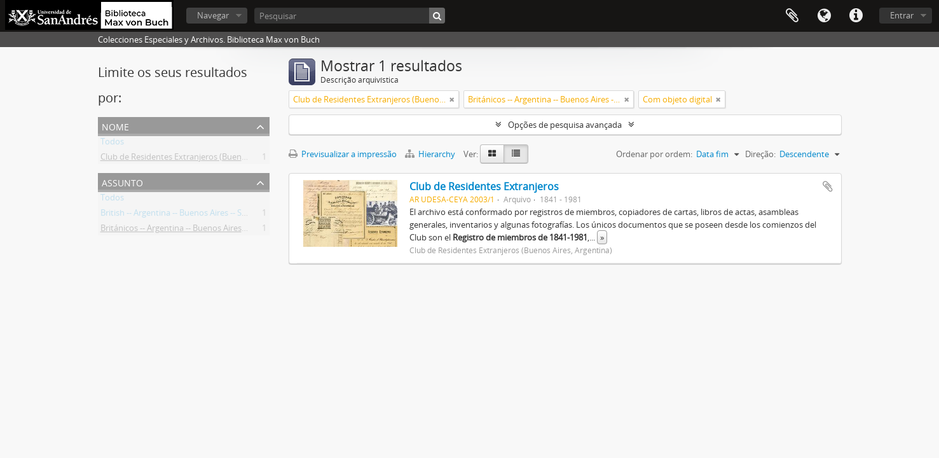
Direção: (760, 154)
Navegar (213, 15)
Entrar (902, 15)
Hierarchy (431, 154)
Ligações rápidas (856, 16)
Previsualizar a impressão (343, 154)
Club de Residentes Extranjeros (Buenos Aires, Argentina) (207, 159)
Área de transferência (792, 16)
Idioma (824, 16)
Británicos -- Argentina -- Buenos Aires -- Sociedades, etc (204, 230)
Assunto (122, 181)
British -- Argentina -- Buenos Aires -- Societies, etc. (193, 215)
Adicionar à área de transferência (827, 186)
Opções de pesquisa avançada (565, 124)
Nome (115, 125)
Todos (112, 143)
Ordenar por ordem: (654, 154)
